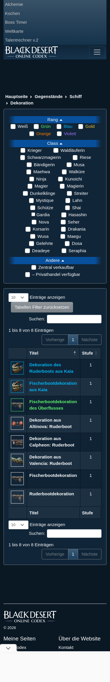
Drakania (77, 228)
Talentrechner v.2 (21, 39)
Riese (85, 157)
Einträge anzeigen (37, 297)
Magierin (75, 185)
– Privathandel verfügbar (56, 274)
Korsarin (41, 228)
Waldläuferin (72, 150)
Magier (41, 185)
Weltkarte (14, 31)
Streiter (81, 193)
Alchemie (14, 4)
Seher (73, 221)
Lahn (77, 200)
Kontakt (66, 647)
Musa (79, 164)
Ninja (41, 178)
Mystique (45, 200)
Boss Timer (16, 22)
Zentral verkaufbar (56, 267)
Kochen (12, 13)
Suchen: (65, 319)
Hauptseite (16, 96)
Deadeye (41, 250)
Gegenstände (48, 96)
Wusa (42, 236)
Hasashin (77, 214)
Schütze (45, 207)
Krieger (35, 150)
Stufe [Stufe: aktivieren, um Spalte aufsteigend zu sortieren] (88, 353)
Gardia (43, 214)
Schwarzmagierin (44, 157)
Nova (44, 221)
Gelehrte (44, 243)
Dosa (77, 243)
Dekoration (22, 102)
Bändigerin (44, 164)
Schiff (76, 96)
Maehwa (41, 171)
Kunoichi (73, 178)
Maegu (74, 236)
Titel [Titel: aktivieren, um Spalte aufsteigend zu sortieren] (33, 353)
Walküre (77, 171)
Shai (76, 207)
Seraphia (77, 250)
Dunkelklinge (42, 193)
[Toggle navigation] (97, 52)
